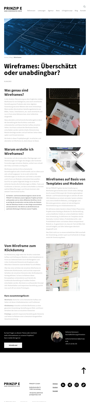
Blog (10, 57)
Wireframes (17, 57)
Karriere (55, 387)
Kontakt (55, 391)
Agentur (55, 383)
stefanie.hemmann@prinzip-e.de (75, 340)
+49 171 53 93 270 (71, 344)
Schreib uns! (13, 345)
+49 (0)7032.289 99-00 (36, 393)
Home (6, 57)
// (8, 57)
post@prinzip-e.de (35, 395)
